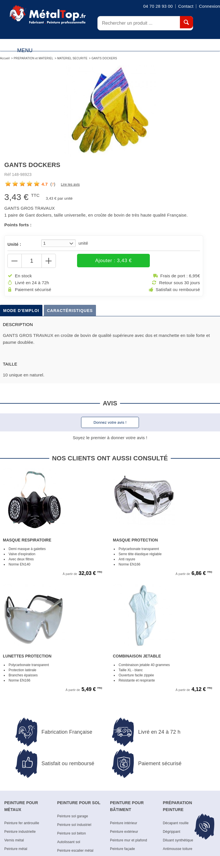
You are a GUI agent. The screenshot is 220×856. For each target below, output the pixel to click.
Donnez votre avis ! (109, 423)
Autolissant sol (68, 843)
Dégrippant (171, 832)
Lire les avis (70, 184)
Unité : (14, 244)
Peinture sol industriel (74, 825)
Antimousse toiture (177, 849)
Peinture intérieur (123, 824)
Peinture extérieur (124, 832)
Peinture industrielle (20, 832)
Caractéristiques (70, 311)
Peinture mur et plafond (128, 841)
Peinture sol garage (72, 817)
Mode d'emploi (21, 311)
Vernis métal (14, 841)
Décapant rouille (176, 824)
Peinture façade (122, 849)
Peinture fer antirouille (21, 824)
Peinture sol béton (71, 834)
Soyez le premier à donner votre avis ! (110, 438)
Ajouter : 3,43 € (95, 261)
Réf (7, 174)
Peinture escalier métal (75, 851)
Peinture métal (15, 849)
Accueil (5, 58)
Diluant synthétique (178, 841)
